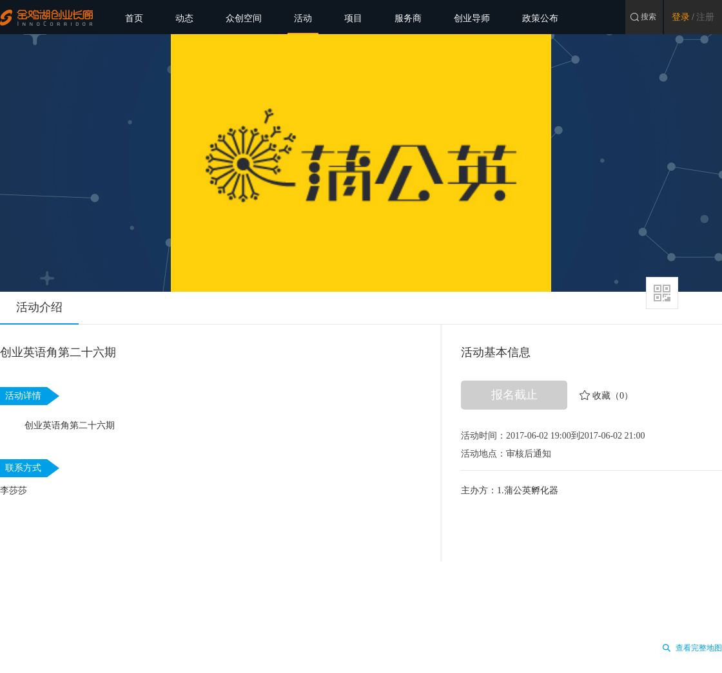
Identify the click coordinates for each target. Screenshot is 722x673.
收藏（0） (612, 396)
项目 (353, 18)
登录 (681, 17)
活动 (303, 18)
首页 (134, 18)
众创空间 (244, 18)
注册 (705, 17)
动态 (184, 18)
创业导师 (472, 18)
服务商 (408, 18)
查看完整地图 (699, 647)
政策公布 (540, 18)
